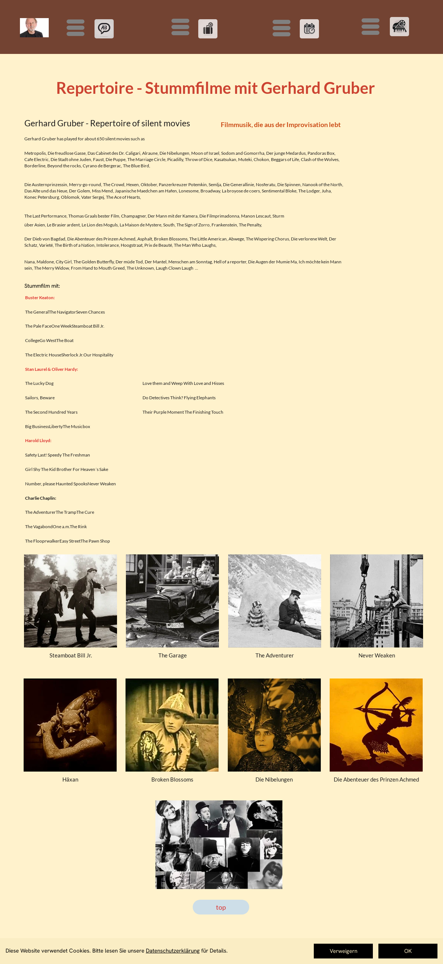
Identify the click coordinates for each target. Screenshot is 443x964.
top (221, 907)
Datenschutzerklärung (173, 950)
